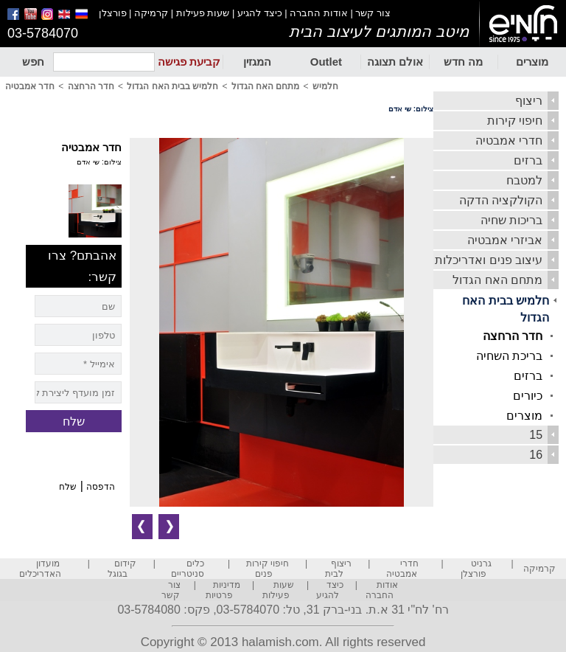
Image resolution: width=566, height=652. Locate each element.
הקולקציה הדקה (500, 200)
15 (535, 435)
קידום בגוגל (122, 568)
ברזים (528, 160)
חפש (33, 61)
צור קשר (373, 12)
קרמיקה (151, 12)
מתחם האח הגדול (497, 280)
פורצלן (113, 12)
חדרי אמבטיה (508, 140)
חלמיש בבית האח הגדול (505, 309)
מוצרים (532, 61)
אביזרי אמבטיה (504, 240)
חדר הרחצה (512, 336)
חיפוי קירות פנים (267, 568)
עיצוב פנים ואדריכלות (488, 260)
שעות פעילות (203, 12)
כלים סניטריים (187, 568)
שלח (68, 487)
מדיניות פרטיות (223, 590)
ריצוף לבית (338, 568)
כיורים (527, 395)
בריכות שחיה (511, 220)
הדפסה (100, 487)
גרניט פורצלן (476, 568)
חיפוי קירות (514, 120)
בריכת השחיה (509, 356)
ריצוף (528, 100)
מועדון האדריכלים (40, 568)
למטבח (524, 180)
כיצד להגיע (259, 12)
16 (535, 454)
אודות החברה (319, 12)
